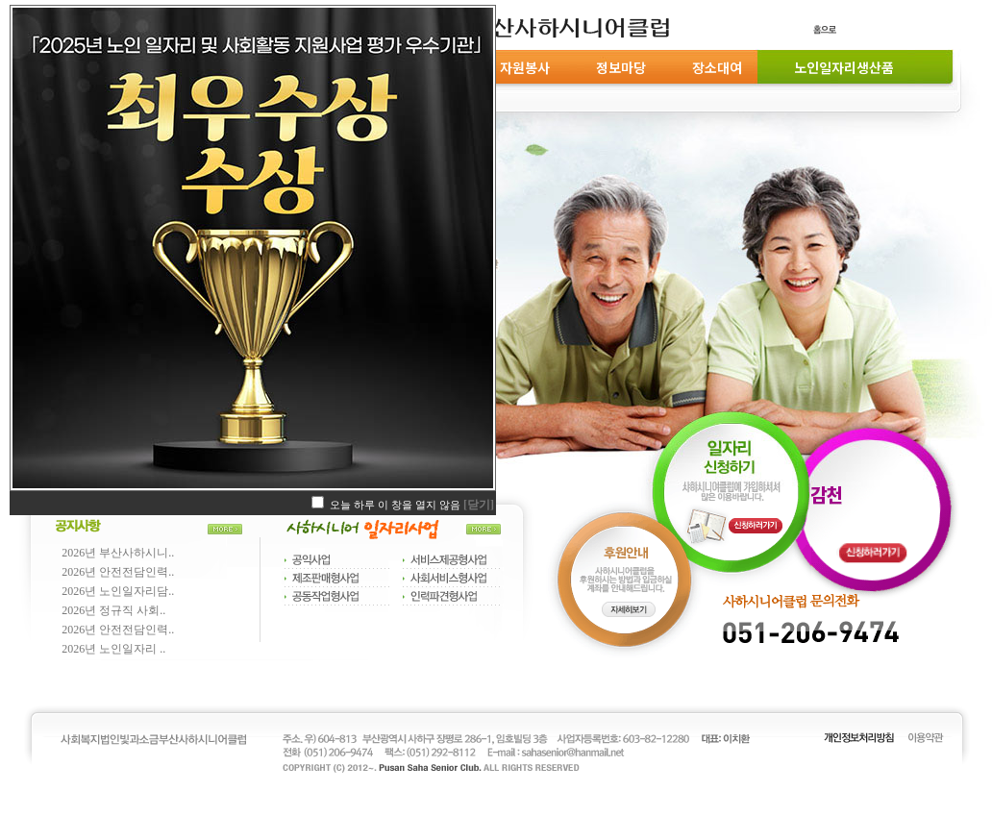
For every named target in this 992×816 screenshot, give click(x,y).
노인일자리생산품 (841, 67)
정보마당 (621, 67)
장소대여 (717, 67)
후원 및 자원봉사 (503, 67)
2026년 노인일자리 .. (113, 648)
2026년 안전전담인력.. (118, 572)
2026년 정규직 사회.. (113, 610)
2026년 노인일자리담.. (118, 591)
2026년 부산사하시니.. (118, 552)
